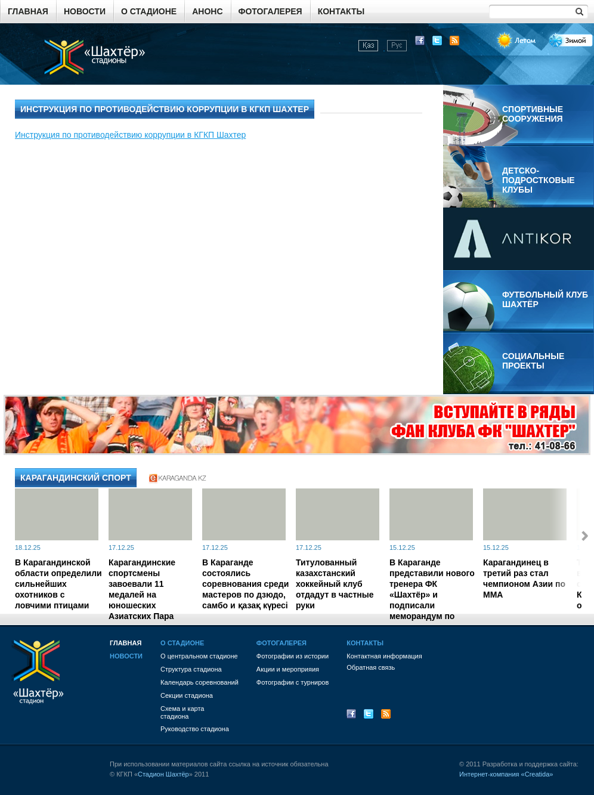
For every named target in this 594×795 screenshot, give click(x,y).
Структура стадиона (191, 669)
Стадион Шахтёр (163, 774)
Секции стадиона (186, 695)
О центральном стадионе (199, 656)
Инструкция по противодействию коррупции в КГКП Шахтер (130, 135)
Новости (85, 11)
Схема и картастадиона (182, 712)
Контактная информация (384, 656)
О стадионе (149, 11)
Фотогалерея (270, 11)
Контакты (341, 11)
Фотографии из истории (292, 656)
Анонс (207, 11)
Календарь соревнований (199, 682)
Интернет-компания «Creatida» (506, 774)
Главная (28, 11)
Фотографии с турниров (292, 682)
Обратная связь (370, 667)
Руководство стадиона (194, 728)
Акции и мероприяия (287, 669)
